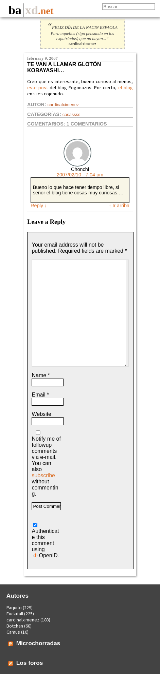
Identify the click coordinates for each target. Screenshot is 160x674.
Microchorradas (38, 643)
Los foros (29, 662)
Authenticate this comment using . (45, 540)
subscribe (43, 475)
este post (37, 87)
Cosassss (72, 114)
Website (41, 414)
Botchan (14, 626)
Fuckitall (14, 614)
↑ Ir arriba (119, 205)
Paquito (14, 607)
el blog (125, 87)
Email (40, 395)
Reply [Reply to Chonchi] (39, 205)
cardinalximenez (63, 104)
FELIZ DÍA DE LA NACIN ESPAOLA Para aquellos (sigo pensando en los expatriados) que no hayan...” (82, 33)
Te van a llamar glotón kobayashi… (64, 67)
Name (41, 375)
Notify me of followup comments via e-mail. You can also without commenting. (46, 463)
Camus (13, 632)
